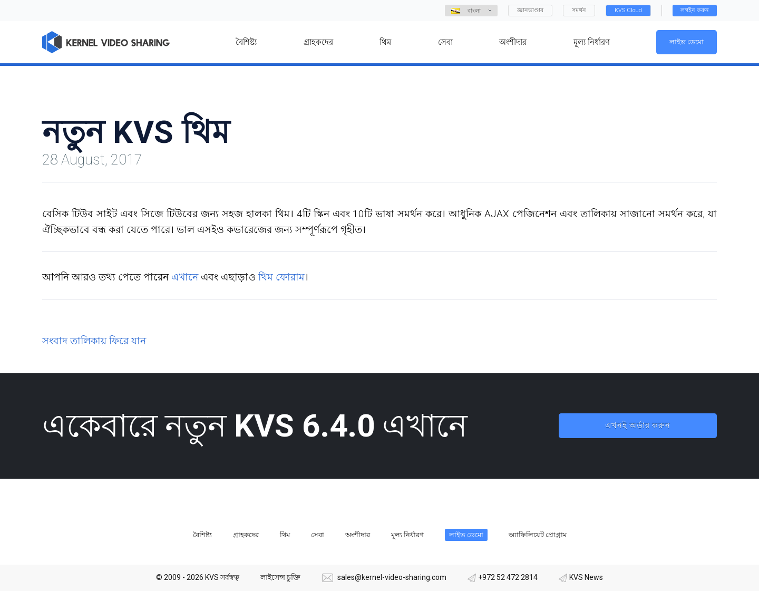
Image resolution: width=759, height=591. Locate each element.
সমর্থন (579, 10)
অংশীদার (357, 535)
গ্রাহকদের (246, 535)
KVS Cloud (628, 10)
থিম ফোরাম (281, 277)
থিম (285, 535)
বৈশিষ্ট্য (202, 535)
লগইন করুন (694, 10)
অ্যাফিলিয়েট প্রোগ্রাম (538, 535)
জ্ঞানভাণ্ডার (530, 10)
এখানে (184, 277)
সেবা (317, 535)
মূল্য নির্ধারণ (407, 535)
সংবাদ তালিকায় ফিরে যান (94, 341)
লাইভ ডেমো (686, 42)
